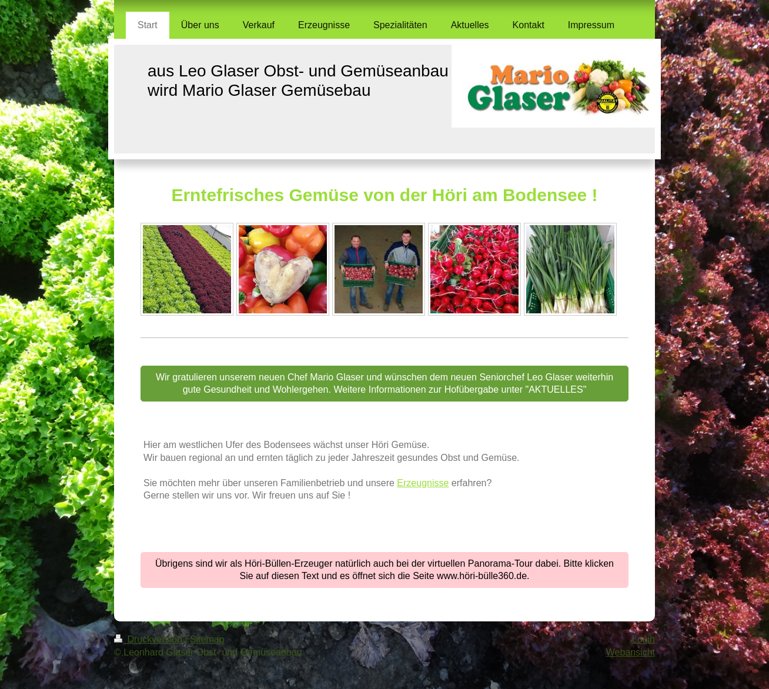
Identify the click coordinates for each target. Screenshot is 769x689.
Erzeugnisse (423, 483)
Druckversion (149, 639)
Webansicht (630, 652)
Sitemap (207, 639)
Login (643, 639)
